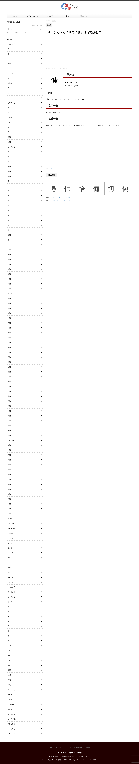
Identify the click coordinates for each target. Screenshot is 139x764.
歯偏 (9, 372)
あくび (10, 572)
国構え (10, 694)
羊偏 (9, 460)
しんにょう (11, 587)
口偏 (9, 352)
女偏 (9, 494)
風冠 (9, 680)
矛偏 (9, 333)
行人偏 (10, 293)
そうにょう (11, 592)
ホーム (51, 747)
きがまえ (11, 709)
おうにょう (11, 147)
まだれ (10, 567)
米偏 (9, 430)
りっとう (11, 543)
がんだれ (11, 577)
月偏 (9, 264)
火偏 (9, 269)
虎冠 (9, 685)
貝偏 (9, 289)
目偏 (9, 357)
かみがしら (11, 729)
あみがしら (11, 724)
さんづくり (11, 690)
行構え (10, 117)
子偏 (9, 499)
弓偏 (9, 401)
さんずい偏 (11, 528)
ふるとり (11, 553)
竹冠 (9, 660)
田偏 (9, 381)
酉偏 (9, 484)
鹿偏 (9, 465)
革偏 (9, 347)
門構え (10, 699)
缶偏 (9, 328)
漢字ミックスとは (32, 16)
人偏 (9, 279)
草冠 (9, 670)
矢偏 (9, 421)
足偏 (9, 367)
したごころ (11, 734)
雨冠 (9, 665)
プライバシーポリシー (75, 747)
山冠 (9, 675)
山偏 (9, 386)
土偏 (9, 479)
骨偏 (9, 396)
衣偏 (9, 337)
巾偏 (9, 313)
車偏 (9, 445)
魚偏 (9, 513)
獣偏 (9, 435)
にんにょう (11, 44)
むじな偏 (11, 440)
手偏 (9, 259)
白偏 (9, 416)
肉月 (9, 557)
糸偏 (9, 308)
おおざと (11, 538)
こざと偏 (11, 523)
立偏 (9, 298)
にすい (10, 562)
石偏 (9, 391)
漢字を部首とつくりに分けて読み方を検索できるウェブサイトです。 (69, 756)
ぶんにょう (11, 122)
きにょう (11, 602)
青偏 (9, 137)
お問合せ (67, 16)
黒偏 (9, 171)
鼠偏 (9, 489)
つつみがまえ (12, 719)
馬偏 (9, 455)
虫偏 (9, 474)
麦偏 (9, 142)
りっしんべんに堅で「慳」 (62, 198)
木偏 (9, 254)
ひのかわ (11, 704)
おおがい (11, 533)
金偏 (9, 274)
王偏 (9, 509)
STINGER (93, 760)
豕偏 (9, 64)
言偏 (9, 303)
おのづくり (11, 103)
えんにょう (11, 597)
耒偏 (9, 411)
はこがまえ (11, 714)
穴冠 (9, 655)
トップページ (15, 16)
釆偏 (9, 166)
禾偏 (9, 318)
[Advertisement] (89, 51)
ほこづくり (11, 73)
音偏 (9, 235)
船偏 (9, 425)
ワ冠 (9, 650)
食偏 (9, 284)
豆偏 (9, 249)
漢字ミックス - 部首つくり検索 (69, 753)
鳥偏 (9, 469)
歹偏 (9, 406)
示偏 (9, 504)
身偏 (9, 342)
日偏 (9, 377)
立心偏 (50, 168)
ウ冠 (9, 646)
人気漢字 (50, 16)
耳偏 (9, 362)
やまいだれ (11, 582)
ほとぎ (10, 548)
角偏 (9, 323)
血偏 (9, 176)
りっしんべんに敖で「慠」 (62, 200)
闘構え (10, 83)
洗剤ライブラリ (85, 16)
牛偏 (9, 450)
